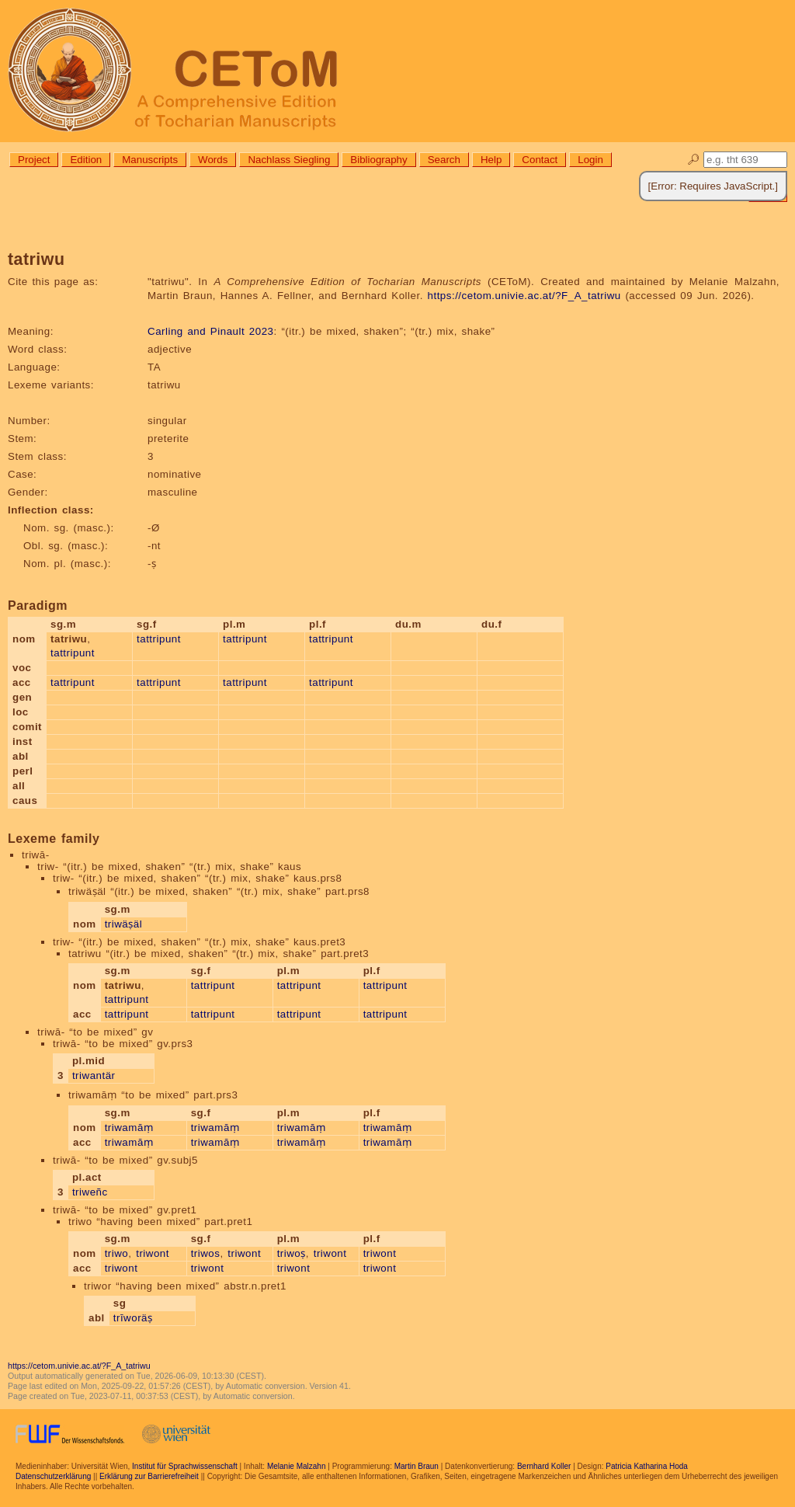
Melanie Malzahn (296, 1466)
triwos (205, 1253)
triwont (152, 1253)
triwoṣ (291, 1253)
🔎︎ (693, 159)
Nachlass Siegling (289, 159)
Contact (539, 159)
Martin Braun (416, 1466)
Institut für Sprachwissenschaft (185, 1466)
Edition (86, 159)
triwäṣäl (124, 924)
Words (212, 159)
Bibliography (378, 159)
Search (444, 159)
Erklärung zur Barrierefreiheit (149, 1476)
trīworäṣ (133, 1318)
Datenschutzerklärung (53, 1476)
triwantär (94, 1075)
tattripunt (72, 653)
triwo (117, 1253)
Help (491, 159)
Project (34, 159)
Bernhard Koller (544, 1466)
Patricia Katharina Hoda (647, 1466)
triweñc (90, 1192)
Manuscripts (150, 159)
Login (590, 159)
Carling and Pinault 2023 (210, 331)
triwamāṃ (129, 1127)
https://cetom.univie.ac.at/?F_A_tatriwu (524, 295)
